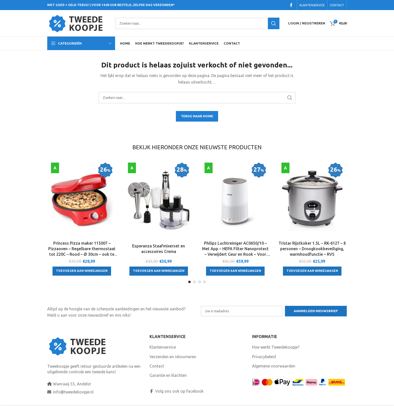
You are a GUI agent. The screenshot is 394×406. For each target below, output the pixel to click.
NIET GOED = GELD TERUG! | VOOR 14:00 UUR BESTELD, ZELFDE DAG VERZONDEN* (111, 5)
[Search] (197, 23)
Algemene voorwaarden (273, 366)
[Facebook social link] (291, 5)
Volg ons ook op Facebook (177, 391)
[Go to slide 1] (189, 282)
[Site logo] (78, 23)
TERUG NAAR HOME (197, 116)
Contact (157, 366)
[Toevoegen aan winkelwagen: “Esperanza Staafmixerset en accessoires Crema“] (158, 271)
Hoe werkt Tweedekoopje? (276, 347)
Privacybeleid (264, 356)
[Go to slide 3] (199, 282)
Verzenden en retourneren (173, 356)
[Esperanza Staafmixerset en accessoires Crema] (159, 200)
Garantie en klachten (168, 375)
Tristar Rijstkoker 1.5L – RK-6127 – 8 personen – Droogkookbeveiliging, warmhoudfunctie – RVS (312, 249)
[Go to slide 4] (204, 282)
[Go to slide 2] (194, 282)
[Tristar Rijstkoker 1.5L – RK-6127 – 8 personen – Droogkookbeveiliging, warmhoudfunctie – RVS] (312, 200)
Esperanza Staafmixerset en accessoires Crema (158, 249)
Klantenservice (163, 347)
